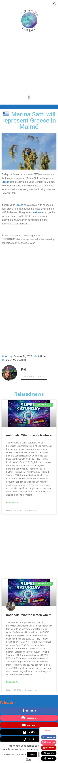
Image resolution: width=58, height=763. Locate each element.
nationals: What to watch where (29, 435)
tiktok (28, 739)
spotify (29, 732)
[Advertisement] (29, 64)
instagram (28, 717)
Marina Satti (19, 360)
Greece (5, 181)
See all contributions (34, 376)
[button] (54, 4)
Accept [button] (32, 754)
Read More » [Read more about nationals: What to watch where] (12, 502)
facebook (29, 710)
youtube (28, 725)
